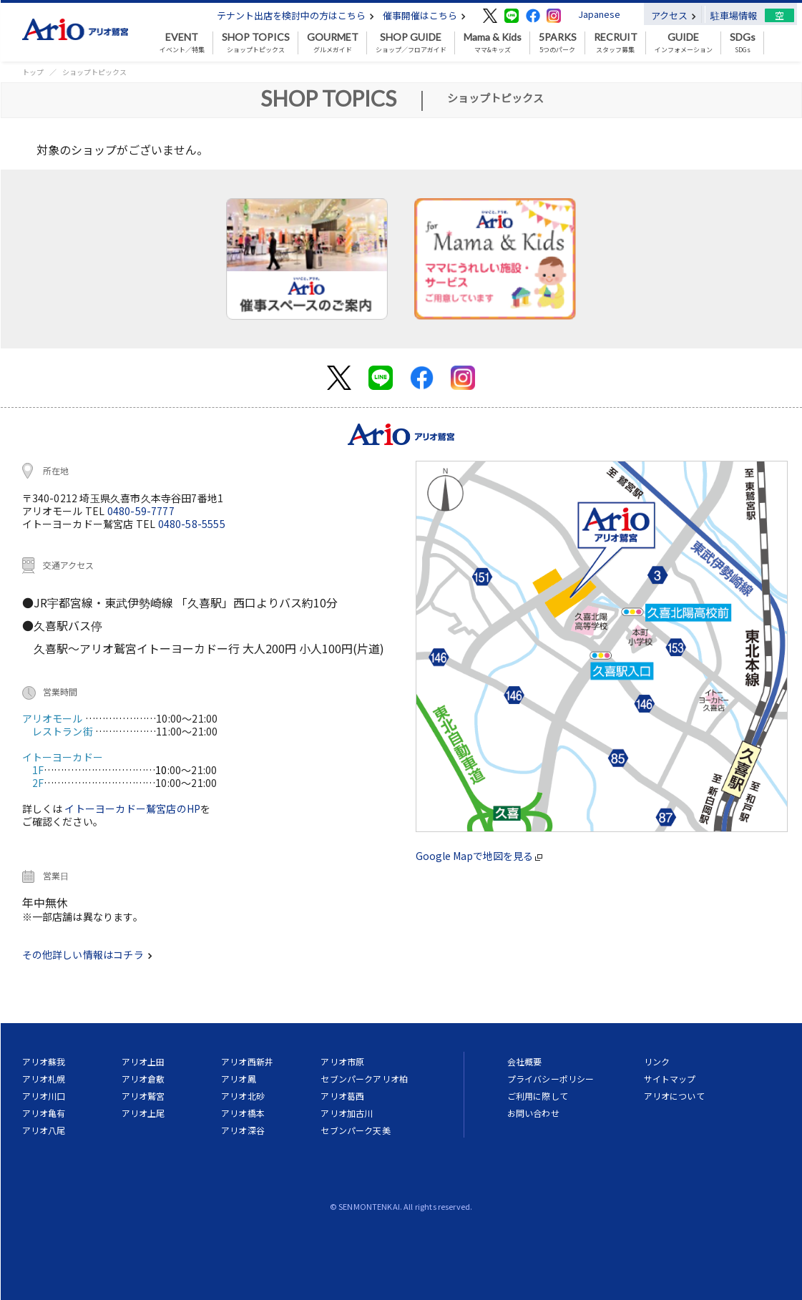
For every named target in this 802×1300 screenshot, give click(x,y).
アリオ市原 (342, 1061)
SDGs (742, 42)
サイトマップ (670, 1078)
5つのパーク (558, 42)
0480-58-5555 (191, 524)
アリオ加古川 (347, 1113)
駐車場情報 (733, 15)
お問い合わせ (533, 1113)
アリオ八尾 (44, 1130)
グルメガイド (332, 42)
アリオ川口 (44, 1096)
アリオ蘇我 (44, 1061)
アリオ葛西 (342, 1096)
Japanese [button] (599, 14)
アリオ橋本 (243, 1113)
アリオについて (674, 1096)
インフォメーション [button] (684, 42)
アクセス (673, 15)
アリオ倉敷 (143, 1078)
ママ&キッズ (493, 42)
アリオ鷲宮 (143, 1096)
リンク (657, 1061)
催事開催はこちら (424, 15)
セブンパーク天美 (355, 1130)
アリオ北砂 (243, 1096)
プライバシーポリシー (551, 1078)
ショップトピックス (256, 42)
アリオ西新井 (247, 1061)
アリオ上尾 (143, 1113)
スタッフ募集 (615, 42)
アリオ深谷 (243, 1130)
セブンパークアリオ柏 (364, 1078)
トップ (33, 72)
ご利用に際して (537, 1096)
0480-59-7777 (141, 511)
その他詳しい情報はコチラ (87, 954)
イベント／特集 (182, 42)
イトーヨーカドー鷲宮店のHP (132, 808)
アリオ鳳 (238, 1078)
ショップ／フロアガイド (411, 42)
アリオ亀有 (44, 1113)
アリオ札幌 (44, 1078)
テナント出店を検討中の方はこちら (295, 15)
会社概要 (524, 1061)
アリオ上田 (143, 1061)
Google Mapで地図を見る (479, 856)
